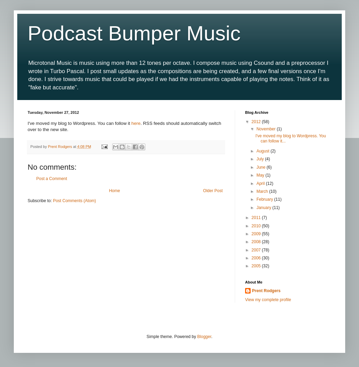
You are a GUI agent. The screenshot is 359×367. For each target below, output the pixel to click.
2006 (257, 258)
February (265, 199)
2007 (257, 250)
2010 (257, 226)
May (260, 175)
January (264, 207)
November (266, 129)
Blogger (204, 336)
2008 (257, 241)
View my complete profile (268, 299)
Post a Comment (51, 178)
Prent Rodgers (266, 290)
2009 (257, 233)
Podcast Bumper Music (134, 33)
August (263, 151)
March (262, 191)
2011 (257, 217)
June (261, 167)
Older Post (213, 190)
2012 (257, 121)
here (136, 123)
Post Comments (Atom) (74, 200)
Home (114, 190)
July (260, 159)
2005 (257, 266)
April (261, 183)
